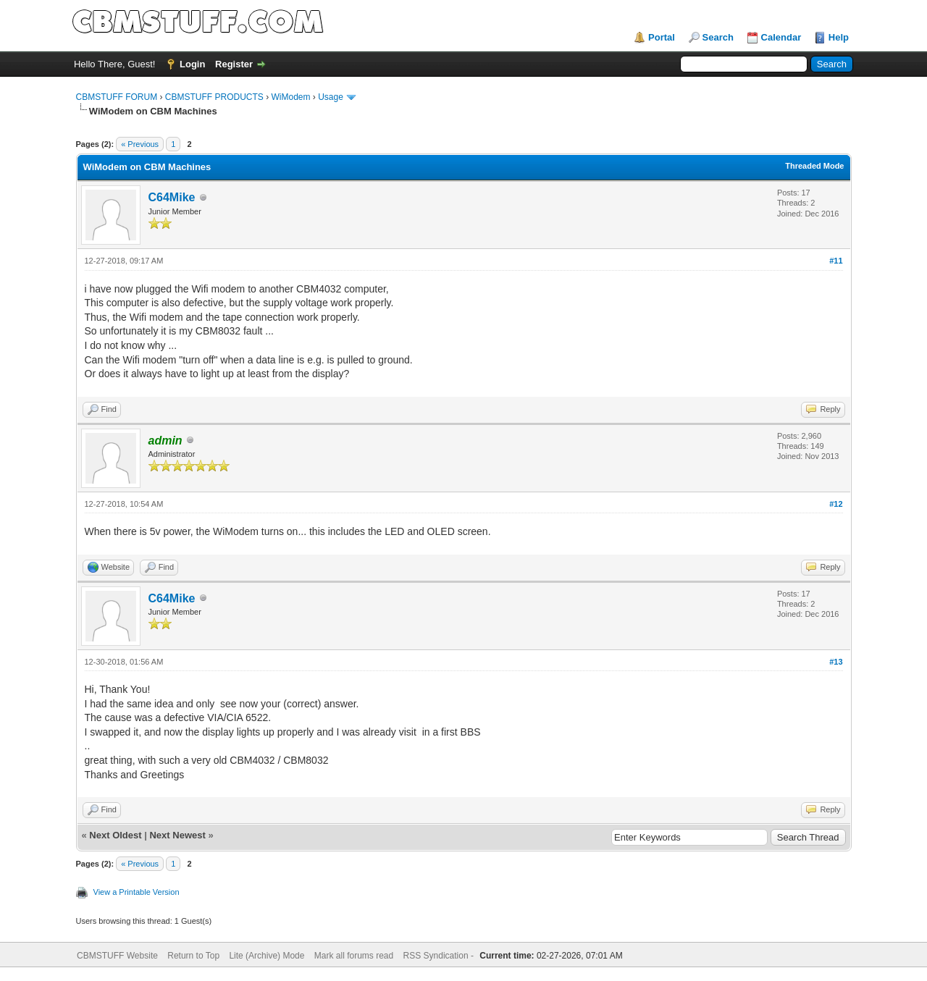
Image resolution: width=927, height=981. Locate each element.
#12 (835, 504)
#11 (835, 260)
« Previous (140, 144)
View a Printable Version (136, 892)
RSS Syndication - (440, 956)
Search (718, 37)
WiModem (291, 97)
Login (192, 64)
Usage (330, 97)
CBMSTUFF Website (117, 956)
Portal (661, 37)
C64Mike (172, 197)
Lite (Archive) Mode (266, 956)
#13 (835, 661)
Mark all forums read (353, 956)
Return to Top (193, 956)
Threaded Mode (814, 165)
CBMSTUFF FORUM (117, 97)
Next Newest (177, 835)
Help (839, 37)
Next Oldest (115, 835)
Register (234, 64)
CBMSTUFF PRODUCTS (214, 97)
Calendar (781, 37)
